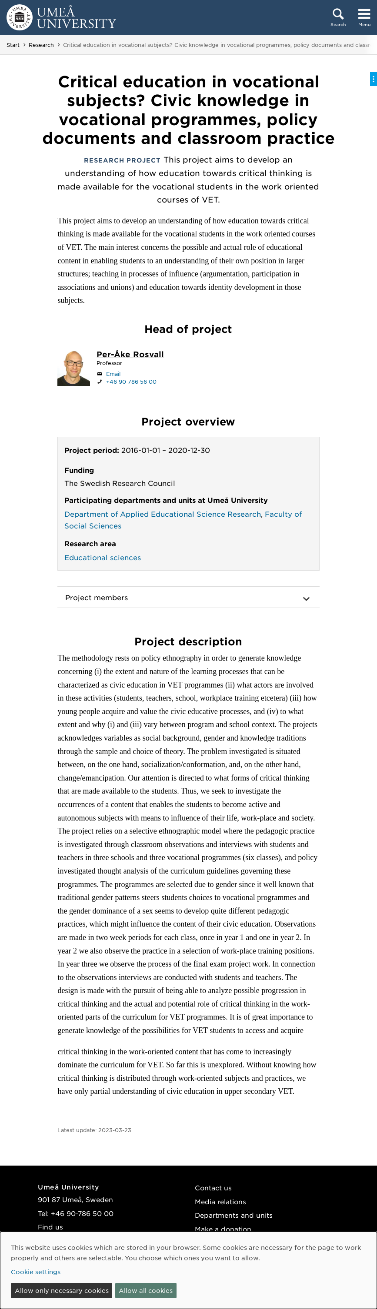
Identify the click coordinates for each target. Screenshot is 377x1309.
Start (13, 44)
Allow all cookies (146, 1290)
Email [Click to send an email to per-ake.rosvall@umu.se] (113, 373)
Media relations (220, 1201)
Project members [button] (96, 597)
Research (41, 44)
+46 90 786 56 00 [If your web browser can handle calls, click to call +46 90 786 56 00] (131, 381)
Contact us (213, 1187)
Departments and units (234, 1215)
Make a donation (223, 1229)
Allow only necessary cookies (62, 1290)
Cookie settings (35, 1272)
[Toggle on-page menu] (373, 79)
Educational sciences (102, 557)
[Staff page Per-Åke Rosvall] (130, 355)
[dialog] (188, 1270)
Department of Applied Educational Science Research (162, 513)
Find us (50, 1227)
